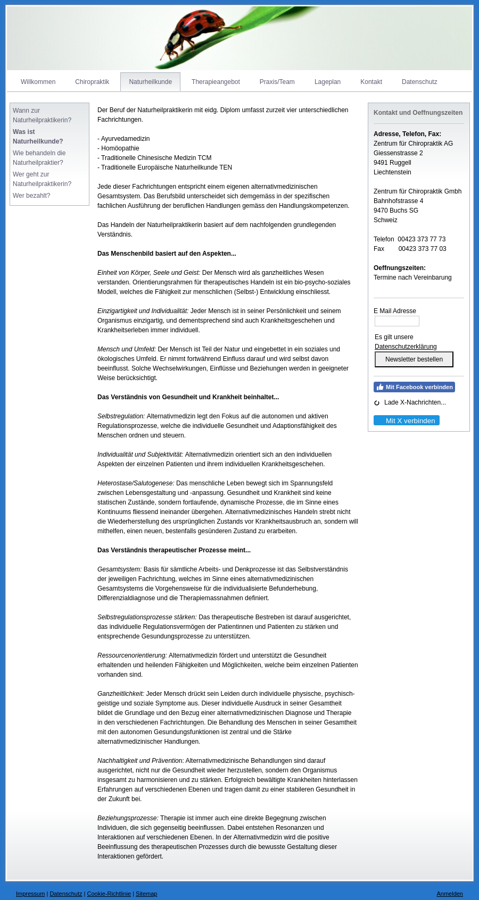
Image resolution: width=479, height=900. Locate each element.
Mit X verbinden (406, 421)
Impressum (30, 893)
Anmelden (449, 893)
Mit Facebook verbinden (414, 387)
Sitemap (146, 893)
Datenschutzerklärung (406, 346)
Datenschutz (65, 893)
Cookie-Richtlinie (109, 893)
